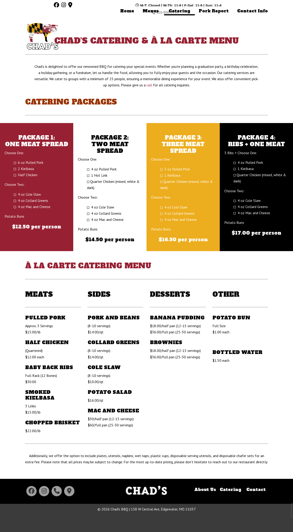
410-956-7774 (254, 5)
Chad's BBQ (42, 30)
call (149, 103)
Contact (256, 508)
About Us (205, 508)
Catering (230, 508)
